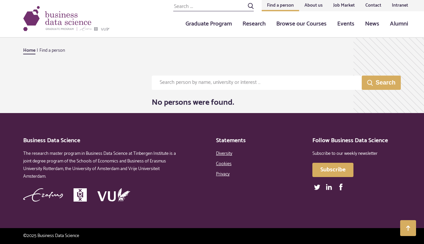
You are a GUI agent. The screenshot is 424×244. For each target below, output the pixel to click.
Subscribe (332, 170)
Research (254, 24)
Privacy (223, 174)
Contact (373, 5)
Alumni (399, 24)
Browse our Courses (301, 24)
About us (313, 5)
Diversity (224, 153)
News (372, 24)
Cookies (224, 164)
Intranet (400, 5)
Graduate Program (209, 24)
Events (345, 24)
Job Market (344, 5)
